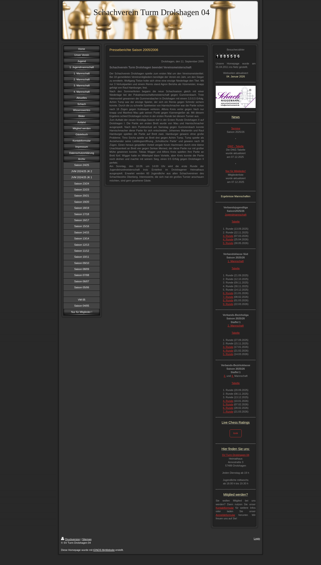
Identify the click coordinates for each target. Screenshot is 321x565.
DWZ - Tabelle (236, 146)
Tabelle (236, 221)
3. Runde (228, 236)
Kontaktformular (225, 507)
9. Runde (228, 304)
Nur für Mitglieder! (235, 171)
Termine (235, 128)
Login (257, 538)
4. (232, 376)
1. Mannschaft (236, 261)
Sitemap (86, 539)
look (235, 433)
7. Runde (228, 296)
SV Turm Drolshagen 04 (235, 455)
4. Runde (228, 239)
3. (225, 376)
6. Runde (228, 293)
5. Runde (228, 243)
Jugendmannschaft (236, 214)
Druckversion (70, 539)
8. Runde (228, 300)
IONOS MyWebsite (104, 550)
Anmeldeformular (225, 515)
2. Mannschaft (236, 325)
